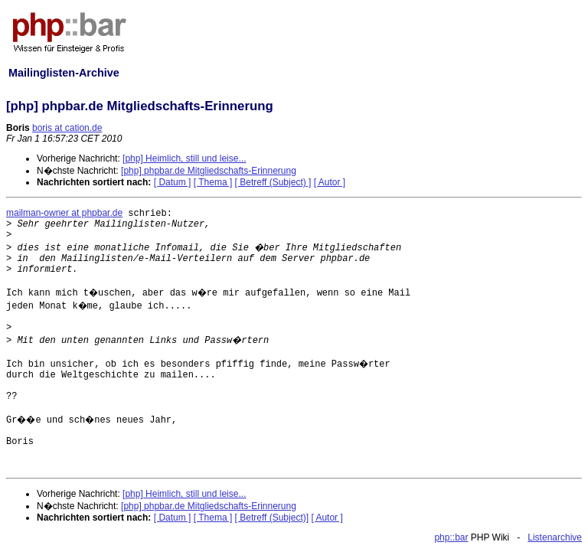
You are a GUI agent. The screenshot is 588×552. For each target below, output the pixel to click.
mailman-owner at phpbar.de (64, 212)
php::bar (451, 537)
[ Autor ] (329, 182)
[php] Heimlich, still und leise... (184, 158)
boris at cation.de (67, 127)
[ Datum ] (172, 182)
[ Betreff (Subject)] (272, 517)
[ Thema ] (213, 182)
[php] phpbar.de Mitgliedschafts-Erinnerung (208, 170)
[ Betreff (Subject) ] (273, 182)
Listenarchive (555, 537)
